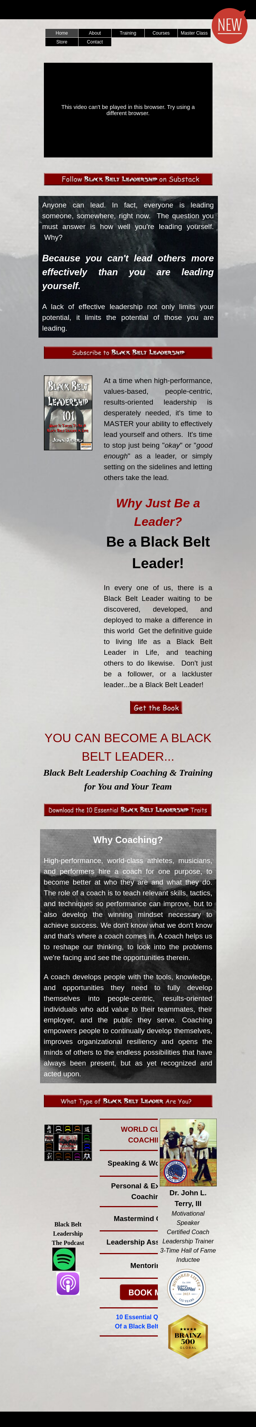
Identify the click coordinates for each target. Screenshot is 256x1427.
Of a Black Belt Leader (148, 1326)
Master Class (194, 33)
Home (61, 33)
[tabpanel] (128, 267)
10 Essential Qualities (147, 1317)
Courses (161, 33)
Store (61, 42)
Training (128, 33)
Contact (95, 42)
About (95, 33)
